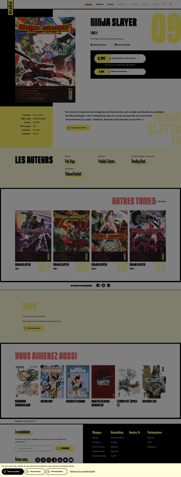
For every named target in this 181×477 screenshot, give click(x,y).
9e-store (151, 438)
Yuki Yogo (94, 39)
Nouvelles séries (117, 438)
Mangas (96, 432)
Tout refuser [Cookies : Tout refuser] (35, 471)
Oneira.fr (134, 432)
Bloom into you (98, 447)
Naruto (95, 438)
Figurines (114, 451)
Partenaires (155, 432)
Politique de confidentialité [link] (82, 471)
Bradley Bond (117, 39)
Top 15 (113, 456)
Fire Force (96, 442)
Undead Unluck (98, 451)
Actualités (117, 432)
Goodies (114, 442)
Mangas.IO (152, 447)
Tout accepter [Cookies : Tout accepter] (13, 471)
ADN (149, 442)
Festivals (114, 447)
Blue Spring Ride (99, 456)
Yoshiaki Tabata (105, 39)
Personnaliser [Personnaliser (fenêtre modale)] (57, 471)
